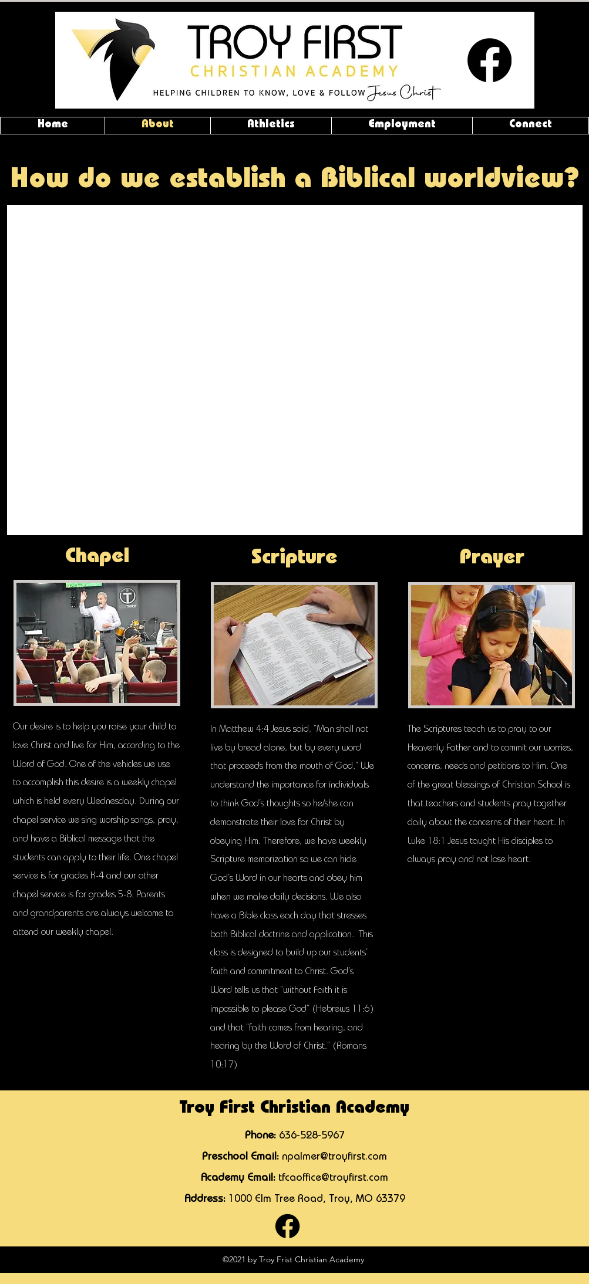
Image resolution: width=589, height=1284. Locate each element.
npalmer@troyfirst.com (334, 1157)
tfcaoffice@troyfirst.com (333, 1178)
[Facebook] (489, 60)
